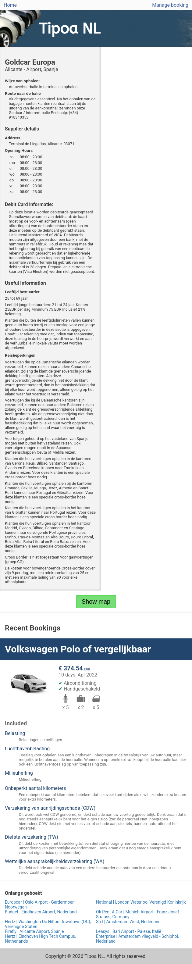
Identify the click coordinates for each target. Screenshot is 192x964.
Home (10, 5)
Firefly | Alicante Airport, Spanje (34, 931)
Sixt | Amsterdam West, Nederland (128, 921)
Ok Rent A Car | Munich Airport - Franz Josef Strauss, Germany (137, 914)
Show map (96, 601)
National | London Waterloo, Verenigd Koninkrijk (141, 902)
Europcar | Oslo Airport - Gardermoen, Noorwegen (40, 904)
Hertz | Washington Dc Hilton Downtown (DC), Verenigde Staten (48, 924)
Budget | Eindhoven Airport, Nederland (41, 911)
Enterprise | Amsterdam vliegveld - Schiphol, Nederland (137, 939)
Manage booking (170, 5)
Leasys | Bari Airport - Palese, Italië (128, 931)
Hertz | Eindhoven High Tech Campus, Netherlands (40, 939)
